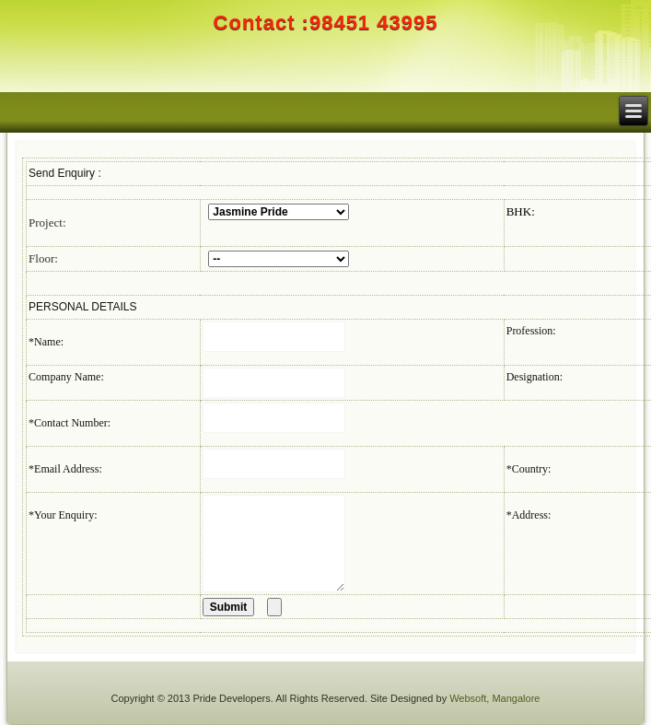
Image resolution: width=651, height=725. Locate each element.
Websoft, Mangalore (494, 698)
